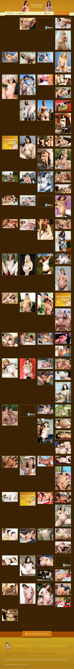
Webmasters (24, 653)
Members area (21, 13)
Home (6, 652)
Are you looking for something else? (52, 646)
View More (26, 652)
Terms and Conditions (9, 653)
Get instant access (62, 13)
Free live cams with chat (21, 646)
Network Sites (10, 13)
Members (10, 652)
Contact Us (29, 653)
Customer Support (17, 653)
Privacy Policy (7, 655)
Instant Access (20, 652)
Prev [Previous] (24, 625)
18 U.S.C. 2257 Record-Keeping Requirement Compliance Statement (45, 653)
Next (49, 625)
